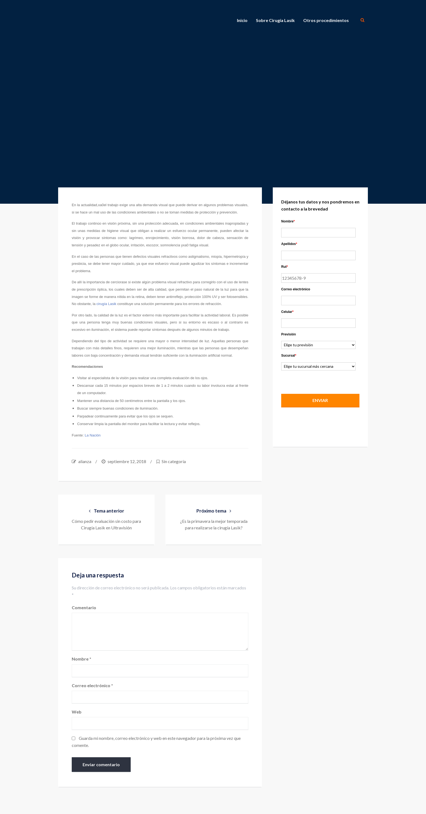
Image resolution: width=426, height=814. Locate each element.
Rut (284, 267)
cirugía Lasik (106, 304)
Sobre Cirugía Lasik (275, 20)
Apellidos (289, 244)
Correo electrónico (92, 685)
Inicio (242, 20)
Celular (287, 312)
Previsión (288, 334)
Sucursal (288, 355)
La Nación (93, 435)
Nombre (81, 659)
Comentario (84, 607)
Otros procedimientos (326, 20)
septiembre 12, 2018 (127, 461)
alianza (84, 461)
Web (77, 711)
